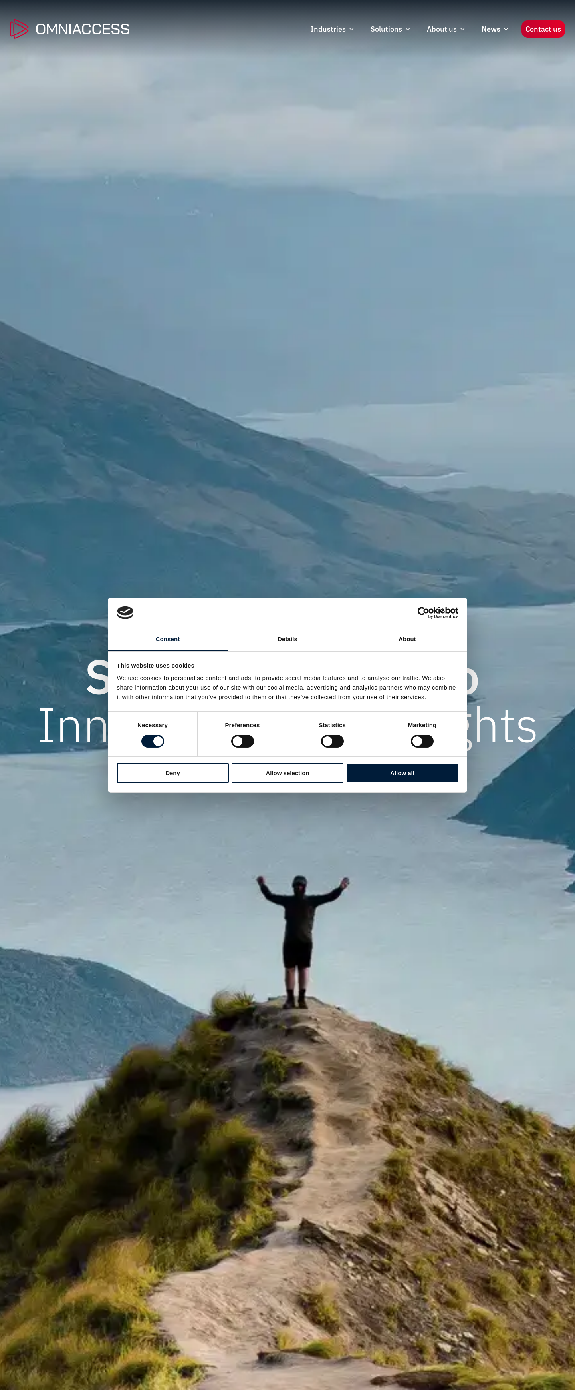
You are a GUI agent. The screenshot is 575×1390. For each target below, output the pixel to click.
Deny (172, 773)
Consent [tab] (168, 639)
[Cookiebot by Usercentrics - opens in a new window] (423, 613)
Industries (332, 29)
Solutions (390, 29)
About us (445, 29)
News (494, 29)
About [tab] (407, 639)
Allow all (402, 773)
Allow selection (287, 773)
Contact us (543, 29)
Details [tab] (287, 639)
